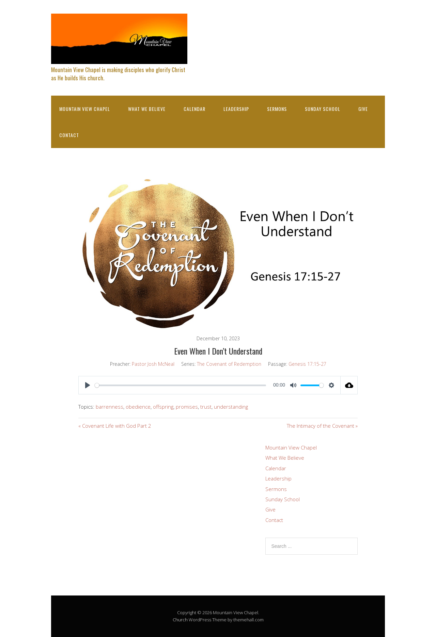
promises (187, 406)
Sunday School (322, 108)
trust (206, 406)
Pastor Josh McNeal (153, 364)
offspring (163, 406)
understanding (231, 406)
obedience (138, 406)
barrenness (109, 406)
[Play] (87, 385)
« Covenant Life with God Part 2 (114, 425)
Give (363, 108)
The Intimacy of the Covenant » (322, 425)
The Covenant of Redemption (229, 364)
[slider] (180, 385)
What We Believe (147, 108)
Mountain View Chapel (84, 108)
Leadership (236, 108)
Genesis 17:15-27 (307, 364)
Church (180, 620)
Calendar (194, 108)
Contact (69, 134)
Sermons (277, 108)
